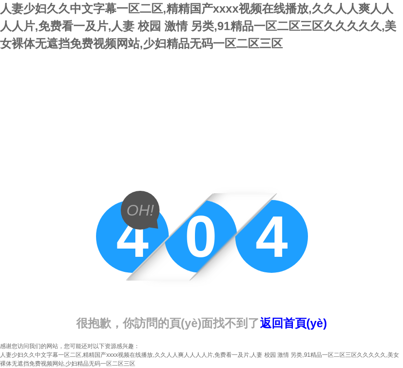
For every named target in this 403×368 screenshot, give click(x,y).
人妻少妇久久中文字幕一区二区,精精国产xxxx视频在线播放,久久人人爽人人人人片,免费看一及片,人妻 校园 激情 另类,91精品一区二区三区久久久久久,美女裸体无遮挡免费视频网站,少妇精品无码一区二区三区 (198, 26)
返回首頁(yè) (293, 323)
